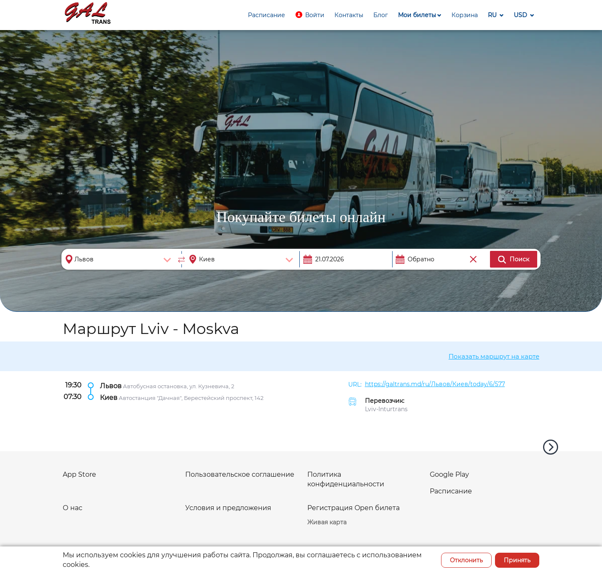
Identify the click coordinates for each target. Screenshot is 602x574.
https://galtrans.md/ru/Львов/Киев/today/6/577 (435, 384)
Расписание (451, 491)
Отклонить (466, 560)
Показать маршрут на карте (494, 356)
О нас (72, 508)
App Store (79, 474)
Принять (517, 560)
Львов (111, 385)
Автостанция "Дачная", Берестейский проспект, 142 (191, 397)
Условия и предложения (228, 508)
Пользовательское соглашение (239, 474)
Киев (108, 397)
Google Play (449, 474)
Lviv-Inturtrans (386, 409)
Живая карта (327, 522)
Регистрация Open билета (353, 508)
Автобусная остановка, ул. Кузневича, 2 (178, 385)
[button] (309, 15)
